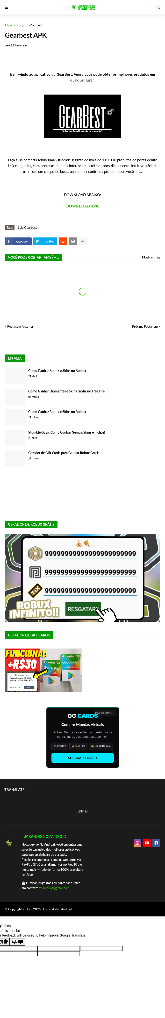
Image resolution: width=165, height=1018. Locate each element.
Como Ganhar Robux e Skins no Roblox (57, 371)
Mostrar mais (151, 257)
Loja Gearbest (33, 25)
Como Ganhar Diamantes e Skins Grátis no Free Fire (66, 391)
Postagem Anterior (20, 326)
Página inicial (13, 25)
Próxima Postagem (145, 326)
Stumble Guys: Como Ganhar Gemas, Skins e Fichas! (66, 432)
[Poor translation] (17, 942)
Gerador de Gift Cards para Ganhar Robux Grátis (63, 453)
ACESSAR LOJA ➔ (82, 758)
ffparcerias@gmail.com (54, 888)
